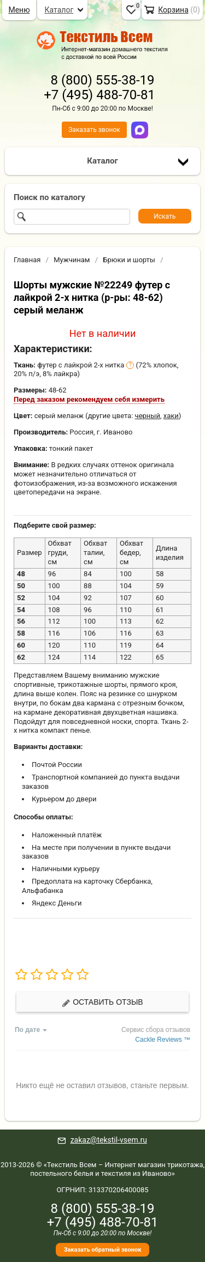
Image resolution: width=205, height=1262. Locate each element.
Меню (19, 9)
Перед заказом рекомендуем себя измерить (89, 399)
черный (147, 416)
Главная (27, 260)
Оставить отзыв (102, 1002)
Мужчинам (72, 260)
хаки (171, 416)
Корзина (173, 9)
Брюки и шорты (129, 260)
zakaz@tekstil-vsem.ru (109, 1140)
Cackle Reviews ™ (162, 1039)
